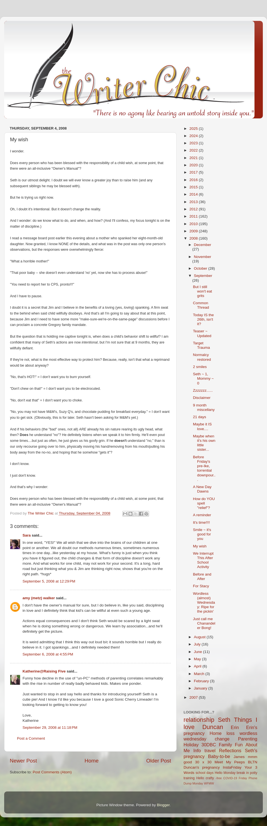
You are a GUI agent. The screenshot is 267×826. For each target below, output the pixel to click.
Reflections (230, 750)
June (198, 652)
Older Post (158, 761)
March (199, 674)
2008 (194, 238)
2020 (194, 165)
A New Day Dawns (202, 489)
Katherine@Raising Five (44, 671)
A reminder (202, 515)
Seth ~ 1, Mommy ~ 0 (203, 378)
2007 (194, 697)
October (201, 268)
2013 (194, 202)
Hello (200, 778)
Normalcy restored (202, 357)
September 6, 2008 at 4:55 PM (48, 654)
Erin (235, 727)
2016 (194, 180)
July (198, 644)
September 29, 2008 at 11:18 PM (50, 727)
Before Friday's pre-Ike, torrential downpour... (204, 468)
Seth (224, 719)
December (202, 245)
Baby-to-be (219, 756)
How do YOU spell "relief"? (204, 503)
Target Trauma (201, 345)
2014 (194, 194)
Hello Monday (225, 773)
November (202, 257)
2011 (194, 216)
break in (243, 773)
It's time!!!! (201, 522)
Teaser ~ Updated (202, 333)
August (200, 637)
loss (230, 733)
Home (91, 761)
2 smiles (200, 367)
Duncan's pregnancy (202, 767)
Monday (197, 783)
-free (219, 778)
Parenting (247, 738)
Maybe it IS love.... (202, 426)
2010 (194, 224)
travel (210, 750)
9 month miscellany (204, 407)
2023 (194, 143)
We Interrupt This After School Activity (203, 560)
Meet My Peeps (230, 762)
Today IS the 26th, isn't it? (203, 319)
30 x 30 (203, 762)
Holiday (191, 744)
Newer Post (23, 761)
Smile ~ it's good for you (202, 534)
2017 (194, 172)
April (198, 666)
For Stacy (201, 586)
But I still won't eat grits (202, 291)
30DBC (208, 744)
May (198, 659)
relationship (199, 719)
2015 (194, 187)
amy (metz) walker (39, 598)
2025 (194, 128)
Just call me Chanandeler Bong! (204, 623)
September (203, 276)
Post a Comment (31, 738)
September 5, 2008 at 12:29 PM (49, 581)
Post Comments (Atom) (52, 772)
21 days (199, 417)
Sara (27, 535)
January (201, 688)
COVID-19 (230, 778)
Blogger (163, 805)
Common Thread (201, 305)
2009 (194, 231)
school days (205, 773)
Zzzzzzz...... (203, 390)
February (202, 681)
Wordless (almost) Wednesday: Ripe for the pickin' (204, 602)
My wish (200, 546)
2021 (194, 158)
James (239, 757)
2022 (194, 150)
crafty (210, 778)
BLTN (252, 762)
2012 (194, 209)
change (222, 738)
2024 (194, 136)
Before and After (202, 576)
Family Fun (231, 744)
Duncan (212, 726)
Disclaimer (202, 398)
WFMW (209, 783)
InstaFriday (232, 767)
